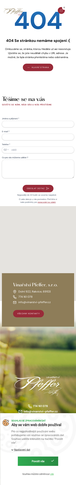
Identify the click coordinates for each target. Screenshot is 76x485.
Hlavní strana (38, 67)
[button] (71, 11)
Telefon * (6, 144)
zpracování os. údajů (47, 202)
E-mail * (6, 131)
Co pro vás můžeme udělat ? (15, 157)
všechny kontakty (28, 313)
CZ (5, 149)
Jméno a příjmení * (10, 118)
